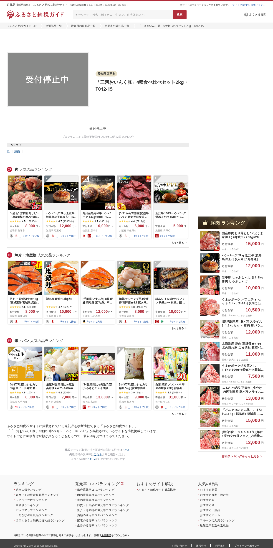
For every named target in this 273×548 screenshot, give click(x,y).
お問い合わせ (179, 545)
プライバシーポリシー (246, 545)
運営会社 (201, 545)
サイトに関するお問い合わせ (249, 5)
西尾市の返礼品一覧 (117, 26)
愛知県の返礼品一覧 (83, 26)
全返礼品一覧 (54, 26)
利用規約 (220, 545)
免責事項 (106, 535)
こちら (126, 450)
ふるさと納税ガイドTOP (21, 26)
